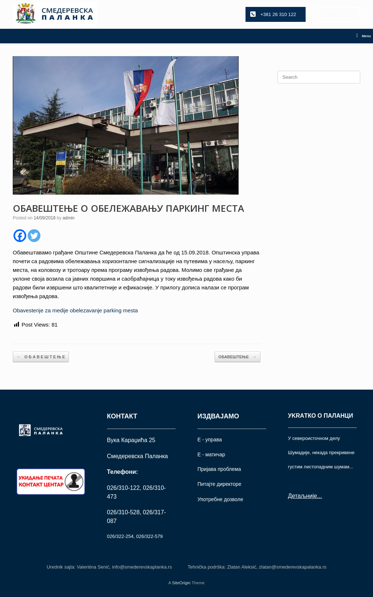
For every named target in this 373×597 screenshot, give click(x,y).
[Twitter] (34, 235)
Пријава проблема (219, 469)
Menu (363, 36)
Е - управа (209, 439)
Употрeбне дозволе (220, 499)
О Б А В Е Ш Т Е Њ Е (41, 357)
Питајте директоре (219, 484)
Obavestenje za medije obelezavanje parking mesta (75, 310)
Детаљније (302, 496)
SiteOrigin (181, 583)
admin (69, 218)
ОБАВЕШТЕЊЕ (237, 357)
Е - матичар (211, 454)
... (319, 496)
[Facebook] (19, 235)
